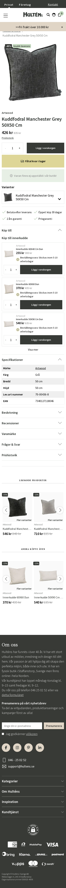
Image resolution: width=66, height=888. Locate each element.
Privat (8, 4)
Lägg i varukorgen (45, 148)
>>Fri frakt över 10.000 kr (32, 27)
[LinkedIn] (40, 747)
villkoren (31, 734)
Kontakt (53, 4)
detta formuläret (13, 695)
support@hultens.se (21, 766)
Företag (25, 4)
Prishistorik (8, 137)
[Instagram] (17, 747)
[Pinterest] (28, 747)
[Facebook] (6, 747)
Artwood (7, 113)
